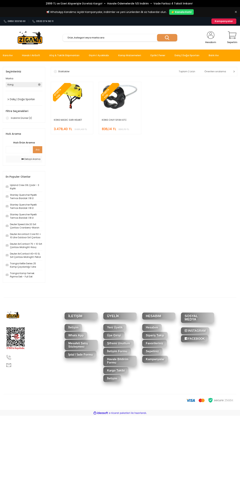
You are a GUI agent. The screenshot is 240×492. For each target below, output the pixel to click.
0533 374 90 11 (42, 21)
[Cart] (232, 37)
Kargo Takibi (116, 370)
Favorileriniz (154, 343)
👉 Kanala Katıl (181, 12)
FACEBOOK (195, 338)
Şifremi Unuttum (118, 343)
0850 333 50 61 (14, 21)
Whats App (76, 335)
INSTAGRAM (195, 330)
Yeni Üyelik (115, 327)
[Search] (120, 37)
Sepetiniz (152, 351)
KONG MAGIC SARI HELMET (68, 119)
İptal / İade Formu (80, 354)
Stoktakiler (64, 71)
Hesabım (152, 327)
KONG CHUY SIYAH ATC (114, 119)
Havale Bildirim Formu (117, 361)
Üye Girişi (114, 335)
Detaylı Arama (31, 159)
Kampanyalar (224, 21)
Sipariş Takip (155, 335)
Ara (37, 149)
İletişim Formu (117, 351)
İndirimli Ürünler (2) (21, 118)
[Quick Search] (18, 149)
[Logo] (30, 38)
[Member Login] (210, 37)
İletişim (73, 327)
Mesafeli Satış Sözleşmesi (78, 345)
